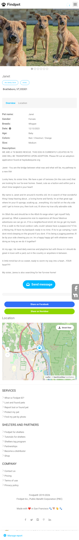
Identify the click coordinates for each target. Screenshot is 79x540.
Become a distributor (15, 451)
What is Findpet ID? (14, 397)
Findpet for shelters (14, 432)
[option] (13, 37)
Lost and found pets (14, 402)
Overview (10, 103)
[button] (37, 345)
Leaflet (47, 377)
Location (22, 103)
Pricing (8, 475)
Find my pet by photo (15, 416)
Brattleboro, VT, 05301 (15, 89)
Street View (66, 328)
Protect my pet (11, 412)
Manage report (12, 535)
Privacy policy (11, 485)
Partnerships (10, 446)
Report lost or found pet (16, 407)
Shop (7, 455)
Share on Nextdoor (39, 311)
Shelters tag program (15, 441)
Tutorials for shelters (14, 436)
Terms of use (11, 480)
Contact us (9, 471)
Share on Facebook (39, 304)
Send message (39, 284)
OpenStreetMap (59, 377)
